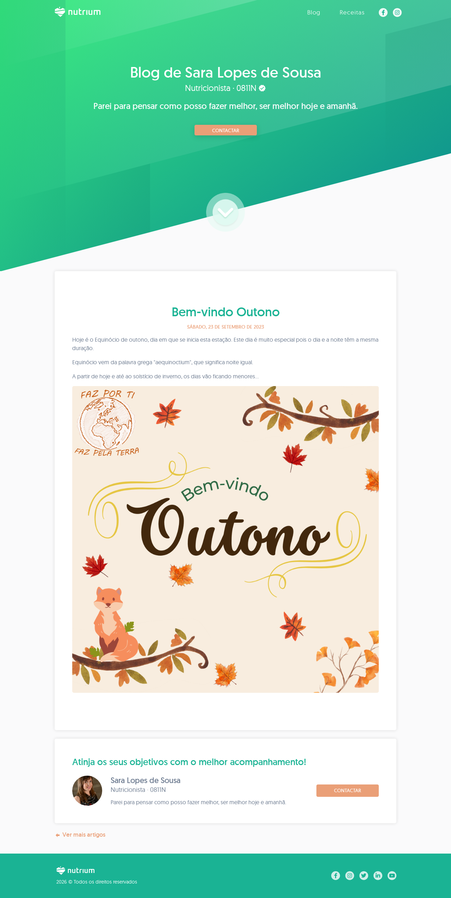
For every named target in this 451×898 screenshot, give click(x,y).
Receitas (352, 12)
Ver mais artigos (80, 834)
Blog (313, 12)
